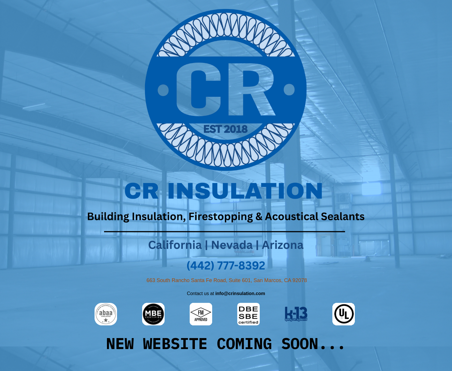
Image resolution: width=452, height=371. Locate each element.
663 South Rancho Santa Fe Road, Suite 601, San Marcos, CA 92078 (226, 280)
